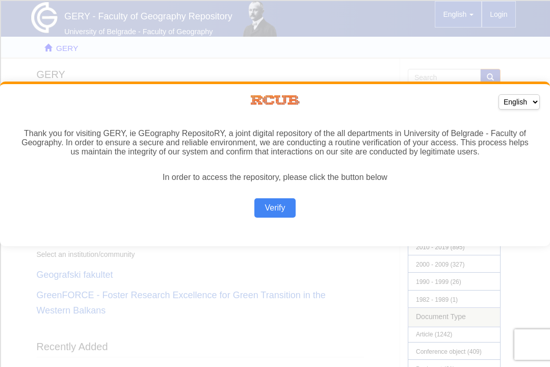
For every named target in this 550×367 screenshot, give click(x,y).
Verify (275, 207)
